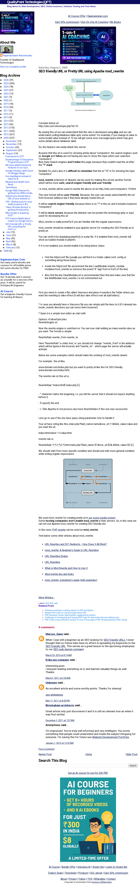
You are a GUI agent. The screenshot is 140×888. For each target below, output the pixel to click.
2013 (6, 124)
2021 (6, 97)
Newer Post (45, 754)
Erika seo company (57, 659)
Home (88, 754)
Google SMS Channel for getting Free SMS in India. (19, 191)
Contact (111, 878)
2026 (6, 80)
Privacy (73, 878)
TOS (89, 878)
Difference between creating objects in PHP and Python (69, 610)
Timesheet (70, 872)
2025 (6, 83)
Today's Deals (55, 872)
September (12, 150)
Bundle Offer (68, 866)
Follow (82, 878)
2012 (6, 127)
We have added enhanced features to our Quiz (18, 166)
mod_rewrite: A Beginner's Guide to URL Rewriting (72, 550)
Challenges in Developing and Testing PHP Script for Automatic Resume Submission (82, 617)
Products (83, 872)
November (11, 144)
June (9, 235)
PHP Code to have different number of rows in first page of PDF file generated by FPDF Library (86, 620)
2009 (6, 137)
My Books (115, 22)
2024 (6, 86)
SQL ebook (96, 872)
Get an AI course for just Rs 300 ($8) (88, 773)
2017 (6, 110)
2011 (6, 131)
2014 (6, 120)
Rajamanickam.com (97, 16)
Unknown (51, 682)
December (11, 141)
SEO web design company (68, 649)
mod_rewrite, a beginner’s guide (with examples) (71, 580)
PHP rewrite (59, 529)
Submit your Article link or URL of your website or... (18, 197)
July (8, 232)
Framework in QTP (14, 156)
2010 (6, 134)
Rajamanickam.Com (12, 259)
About (64, 878)
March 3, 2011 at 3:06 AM (58, 678)
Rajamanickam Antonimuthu (17, 55)
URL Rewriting (52, 562)
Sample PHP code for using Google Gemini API (65, 613)
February (11, 247)
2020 (6, 100)
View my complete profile (13, 66)
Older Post (131, 754)
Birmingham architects (60, 705)
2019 (6, 103)
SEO (51, 603)
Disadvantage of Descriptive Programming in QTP (19, 160)
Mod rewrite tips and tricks (59, 574)
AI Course (54, 866)
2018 (6, 107)
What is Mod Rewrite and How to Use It (66, 568)
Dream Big (98, 866)
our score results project (102, 517)
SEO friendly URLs (114, 639)
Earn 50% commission (67, 22)
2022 (6, 93)
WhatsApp (99, 878)
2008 (6, 250)
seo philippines (54, 694)
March (9, 244)
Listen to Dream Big (116, 866)
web (56, 603)
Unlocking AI (84, 866)
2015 (6, 117)
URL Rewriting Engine (56, 556)
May (8, 238)
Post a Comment (47, 749)
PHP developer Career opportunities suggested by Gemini (70, 615)
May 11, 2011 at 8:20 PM (58, 700)
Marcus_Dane (54, 634)
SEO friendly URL (56, 646)
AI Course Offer (76, 16)
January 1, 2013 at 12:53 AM (60, 743)
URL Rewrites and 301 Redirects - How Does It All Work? (76, 544)
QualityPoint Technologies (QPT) (29, 2)
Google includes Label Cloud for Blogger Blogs (19, 172)
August (10, 153)
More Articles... (47, 597)
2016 (6, 114)
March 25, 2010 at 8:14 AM (59, 655)
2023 (6, 90)
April (8, 241)
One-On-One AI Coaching (94, 22)
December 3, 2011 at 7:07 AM (60, 720)
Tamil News (11, 187)
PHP (47, 603)
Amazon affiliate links (102, 882)
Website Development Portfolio (110, 737)
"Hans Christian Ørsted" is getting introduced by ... (18, 208)
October (10, 147)
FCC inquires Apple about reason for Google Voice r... (19, 219)
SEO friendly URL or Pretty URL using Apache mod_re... (18, 226)
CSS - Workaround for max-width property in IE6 (19, 203)
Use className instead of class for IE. (18, 177)
